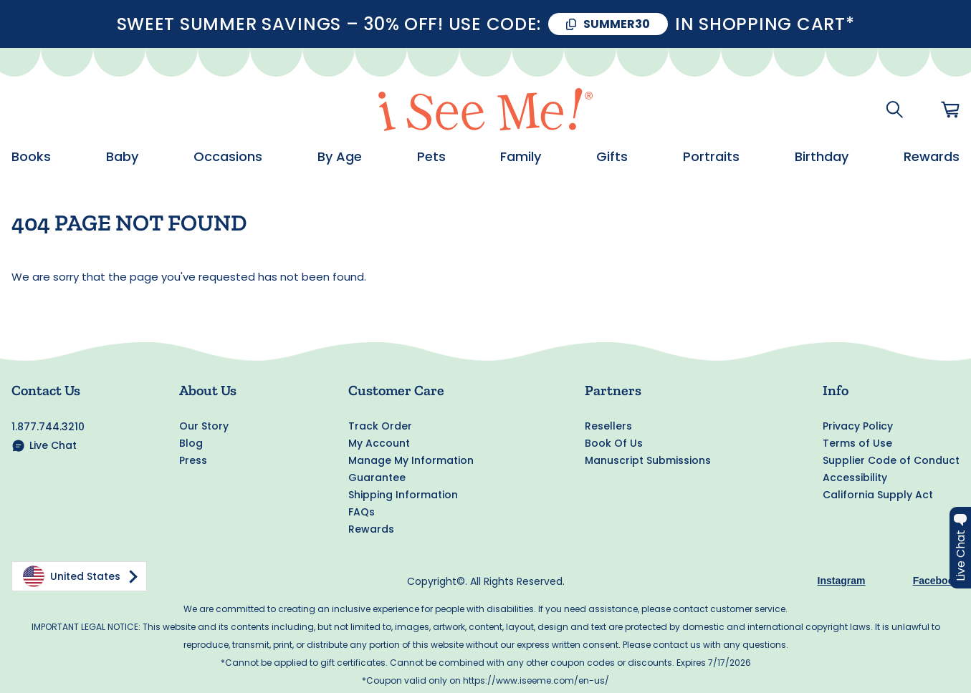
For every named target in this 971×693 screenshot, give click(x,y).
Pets (431, 156)
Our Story (204, 426)
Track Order (380, 426)
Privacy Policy (858, 426)
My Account (379, 443)
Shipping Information (403, 495)
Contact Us (45, 390)
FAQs (361, 512)
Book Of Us (614, 443)
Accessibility (855, 477)
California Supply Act (878, 495)
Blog (191, 443)
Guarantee (377, 477)
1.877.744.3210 (48, 427)
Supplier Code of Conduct (891, 460)
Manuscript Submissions (648, 460)
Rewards (932, 156)
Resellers (608, 426)
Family (520, 156)
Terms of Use (857, 443)
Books (31, 156)
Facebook (936, 580)
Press (193, 460)
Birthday (821, 156)
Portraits (711, 156)
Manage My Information (411, 460)
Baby (122, 156)
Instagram (842, 580)
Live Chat (53, 445)
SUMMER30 (616, 24)
